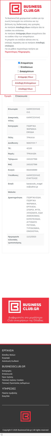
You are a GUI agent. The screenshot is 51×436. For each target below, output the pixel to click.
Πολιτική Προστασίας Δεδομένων (16, 383)
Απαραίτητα (27, 63)
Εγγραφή (6, 358)
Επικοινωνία (7, 374)
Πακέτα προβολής (9, 393)
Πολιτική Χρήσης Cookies (13, 380)
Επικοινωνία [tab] (21, 96)
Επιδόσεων (27, 67)
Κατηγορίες (6, 371)
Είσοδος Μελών (8, 355)
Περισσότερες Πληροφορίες (17, 52)
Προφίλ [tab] (7, 96)
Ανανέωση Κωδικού (10, 361)
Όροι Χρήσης (7, 377)
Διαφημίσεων (27, 71)
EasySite (6, 396)
